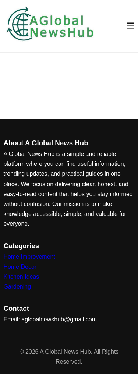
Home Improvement (29, 256)
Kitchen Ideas (21, 277)
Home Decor (19, 267)
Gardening (17, 287)
